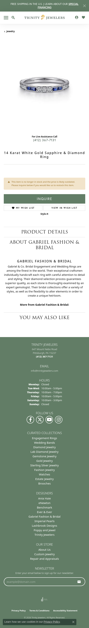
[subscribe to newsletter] (79, 581)
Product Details (44, 231)
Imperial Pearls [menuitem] (44, 521)
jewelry (10, 31)
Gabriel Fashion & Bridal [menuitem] (44, 516)
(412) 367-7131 (44, 140)
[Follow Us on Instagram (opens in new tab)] (58, 419)
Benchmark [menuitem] (44, 507)
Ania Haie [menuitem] (44, 498)
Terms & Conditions (39, 610)
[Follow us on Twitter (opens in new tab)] (40, 419)
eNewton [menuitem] (44, 503)
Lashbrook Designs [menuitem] (44, 525)
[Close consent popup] (73, 622)
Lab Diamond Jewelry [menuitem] (44, 452)
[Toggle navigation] (6, 17)
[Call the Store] (44, 356)
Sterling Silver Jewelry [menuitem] (44, 465)
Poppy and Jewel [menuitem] (44, 530)
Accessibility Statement (65, 610)
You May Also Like (45, 317)
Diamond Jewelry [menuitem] (44, 447)
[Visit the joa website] (44, 599)
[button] (13, 18)
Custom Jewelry (44, 554)
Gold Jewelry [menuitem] (44, 461)
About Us (44, 549)
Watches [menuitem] (44, 474)
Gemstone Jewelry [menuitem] (45, 456)
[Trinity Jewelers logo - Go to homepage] (44, 18)
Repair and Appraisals (44, 559)
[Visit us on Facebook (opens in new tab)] (30, 419)
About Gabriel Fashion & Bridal (44, 245)
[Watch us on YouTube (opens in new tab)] (49, 419)
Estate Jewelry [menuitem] (44, 479)
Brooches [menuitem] (44, 483)
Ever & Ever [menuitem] (44, 512)
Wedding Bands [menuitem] (44, 442)
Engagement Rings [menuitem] (44, 438)
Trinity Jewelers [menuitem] (44, 535)
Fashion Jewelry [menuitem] (44, 470)
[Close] (84, 5)
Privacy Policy (19, 610)
